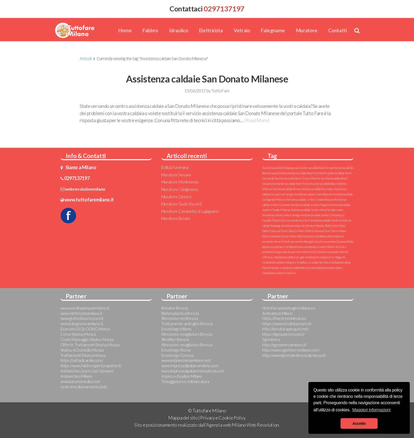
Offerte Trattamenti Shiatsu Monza (90, 344)
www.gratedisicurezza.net (81, 318)
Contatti (337, 30)
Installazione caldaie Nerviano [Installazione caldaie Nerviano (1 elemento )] (313, 262)
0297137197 (77, 178)
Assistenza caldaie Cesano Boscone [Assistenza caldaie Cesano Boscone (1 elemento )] (313, 194)
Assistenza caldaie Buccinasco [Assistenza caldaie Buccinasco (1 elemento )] (318, 189)
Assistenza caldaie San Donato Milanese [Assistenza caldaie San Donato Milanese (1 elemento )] (302, 225)
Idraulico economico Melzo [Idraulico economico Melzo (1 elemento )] (302, 251)
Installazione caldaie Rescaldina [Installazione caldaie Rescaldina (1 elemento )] (296, 267)
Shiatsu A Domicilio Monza (82, 350)
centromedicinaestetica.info (83, 386)
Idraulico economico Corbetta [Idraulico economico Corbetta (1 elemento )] (278, 246)
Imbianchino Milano (76, 376)
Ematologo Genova (177, 355)
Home (125, 30)
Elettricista (211, 30)
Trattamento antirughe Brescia (187, 323)
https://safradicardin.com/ (81, 360)
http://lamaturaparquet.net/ (285, 328)
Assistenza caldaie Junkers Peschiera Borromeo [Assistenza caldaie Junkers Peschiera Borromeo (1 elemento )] (317, 209)
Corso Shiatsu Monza (78, 334)
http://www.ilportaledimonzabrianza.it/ (294, 355)
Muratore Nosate (176, 174)
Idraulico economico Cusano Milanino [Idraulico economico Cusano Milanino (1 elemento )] (315, 246)
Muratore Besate (176, 218)
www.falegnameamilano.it (81, 323)
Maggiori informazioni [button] (371, 410)
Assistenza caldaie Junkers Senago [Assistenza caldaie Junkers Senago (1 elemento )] (281, 215)
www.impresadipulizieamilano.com (189, 365)
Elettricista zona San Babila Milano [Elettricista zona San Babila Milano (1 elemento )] (315, 236)
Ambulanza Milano (277, 313)
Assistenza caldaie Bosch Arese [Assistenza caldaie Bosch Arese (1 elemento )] (316, 167)
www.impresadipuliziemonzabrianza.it (192, 370)
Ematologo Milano (176, 328)
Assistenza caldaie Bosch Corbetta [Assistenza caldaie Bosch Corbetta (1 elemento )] (305, 173)
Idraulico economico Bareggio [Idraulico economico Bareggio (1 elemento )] (297, 241)
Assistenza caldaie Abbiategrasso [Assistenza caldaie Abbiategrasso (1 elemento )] (280, 167)
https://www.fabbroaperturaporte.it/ (90, 365)
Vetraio (242, 30)
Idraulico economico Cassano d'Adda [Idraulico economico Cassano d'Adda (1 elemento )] (333, 241)
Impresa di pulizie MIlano (181, 376)
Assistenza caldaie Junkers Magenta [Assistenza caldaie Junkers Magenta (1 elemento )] (310, 204)
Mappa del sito (182, 418)
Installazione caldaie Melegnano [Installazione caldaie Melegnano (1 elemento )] (279, 262)
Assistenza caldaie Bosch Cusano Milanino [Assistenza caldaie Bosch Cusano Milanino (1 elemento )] (298, 178)
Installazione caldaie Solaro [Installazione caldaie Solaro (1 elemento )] (328, 267)
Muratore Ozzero (176, 196)
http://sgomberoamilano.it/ (284, 344)
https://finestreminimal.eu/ (284, 318)
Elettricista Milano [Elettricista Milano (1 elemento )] (335, 225)
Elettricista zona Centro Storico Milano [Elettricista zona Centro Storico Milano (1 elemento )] (283, 231)
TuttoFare (220, 90)
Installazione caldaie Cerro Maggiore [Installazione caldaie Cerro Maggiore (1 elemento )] (325, 257)
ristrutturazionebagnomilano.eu (288, 308)
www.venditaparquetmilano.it (84, 308)
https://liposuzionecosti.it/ (283, 334)
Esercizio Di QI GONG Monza (85, 328)
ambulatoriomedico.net (80, 381)
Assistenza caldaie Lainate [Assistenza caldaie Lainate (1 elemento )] (324, 220)
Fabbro (150, 30)
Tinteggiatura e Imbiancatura (185, 381)
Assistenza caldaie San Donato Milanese (207, 79)
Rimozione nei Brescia (179, 318)
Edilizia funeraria (175, 167)
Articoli (85, 58)
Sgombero (271, 339)
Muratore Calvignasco (179, 189)
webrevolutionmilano (85, 188)
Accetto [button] (359, 423)
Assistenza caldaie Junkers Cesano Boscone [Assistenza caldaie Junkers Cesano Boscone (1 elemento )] (309, 199)
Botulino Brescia (174, 308)
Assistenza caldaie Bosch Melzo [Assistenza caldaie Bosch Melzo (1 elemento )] (293, 183)
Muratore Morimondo (180, 181)
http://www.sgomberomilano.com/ (290, 350)
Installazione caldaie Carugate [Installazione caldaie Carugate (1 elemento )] (289, 257)
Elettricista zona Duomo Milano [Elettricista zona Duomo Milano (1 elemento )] (279, 236)
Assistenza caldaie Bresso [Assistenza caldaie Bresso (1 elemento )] (287, 189)
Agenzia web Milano (226, 425)
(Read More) (256, 120)
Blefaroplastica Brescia (180, 313)
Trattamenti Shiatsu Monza (83, 355)
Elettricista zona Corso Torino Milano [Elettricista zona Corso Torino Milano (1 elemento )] (325, 231)
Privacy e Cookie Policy (223, 418)
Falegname (273, 30)
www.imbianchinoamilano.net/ (186, 360)
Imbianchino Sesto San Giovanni (86, 370)
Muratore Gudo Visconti (181, 203)
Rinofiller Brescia (175, 339)
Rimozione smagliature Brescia (187, 334)
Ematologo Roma (176, 350)
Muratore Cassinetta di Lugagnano (190, 211)
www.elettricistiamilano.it (81, 313)
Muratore (306, 30)
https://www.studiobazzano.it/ (287, 323)
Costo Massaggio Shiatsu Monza (87, 339)
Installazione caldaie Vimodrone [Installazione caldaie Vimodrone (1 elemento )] (279, 273)
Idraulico (178, 30)
